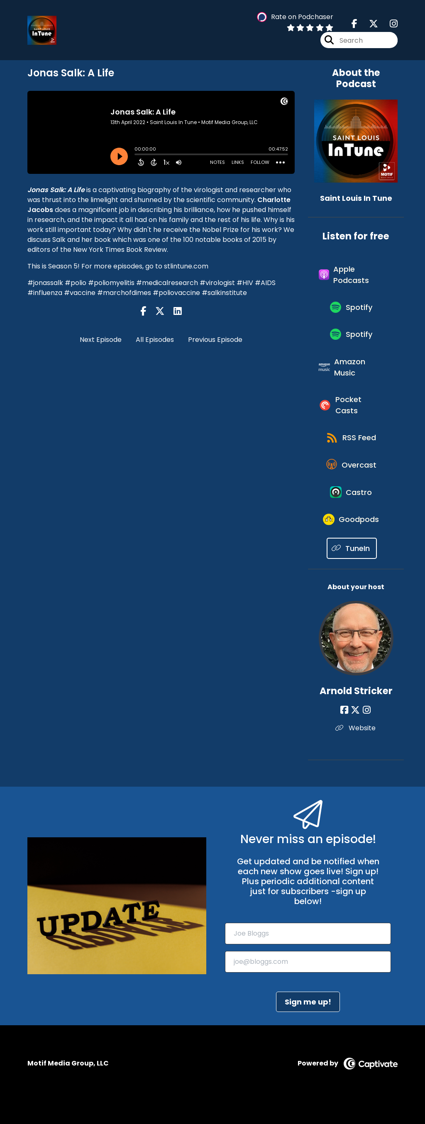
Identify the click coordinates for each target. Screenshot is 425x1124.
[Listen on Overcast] (351, 481)
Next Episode (101, 339)
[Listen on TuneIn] (352, 570)
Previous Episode (215, 339)
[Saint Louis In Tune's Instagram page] (389, 24)
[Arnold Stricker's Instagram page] (366, 732)
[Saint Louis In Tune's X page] (368, 24)
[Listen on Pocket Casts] (351, 416)
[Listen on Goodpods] (352, 541)
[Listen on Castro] (352, 511)
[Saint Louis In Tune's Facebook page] (354, 24)
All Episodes (155, 339)
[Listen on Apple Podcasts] (351, 276)
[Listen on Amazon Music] (351, 376)
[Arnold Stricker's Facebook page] (346, 732)
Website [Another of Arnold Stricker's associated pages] (356, 750)
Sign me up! (308, 1024)
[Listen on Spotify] (352, 311)
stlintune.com (186, 266)
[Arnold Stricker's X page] (356, 732)
